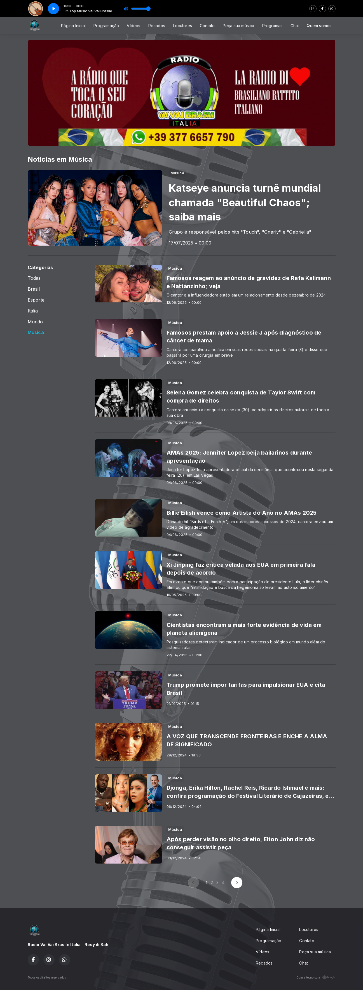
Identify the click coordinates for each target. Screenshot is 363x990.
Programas (272, 25)
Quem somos (319, 25)
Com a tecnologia (315, 977)
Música (36, 332)
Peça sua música (238, 25)
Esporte (36, 300)
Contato (207, 25)
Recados (156, 25)
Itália (33, 311)
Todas (34, 278)
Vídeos (133, 25)
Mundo (35, 321)
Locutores (182, 25)
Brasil (34, 289)
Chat (295, 25)
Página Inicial (73, 25)
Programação (106, 25)
